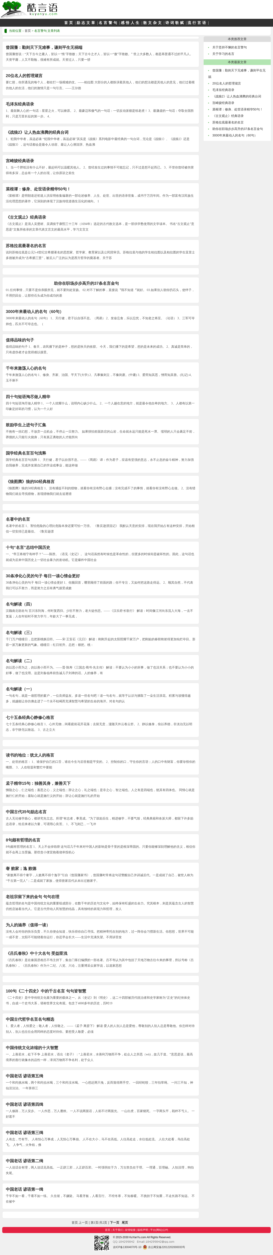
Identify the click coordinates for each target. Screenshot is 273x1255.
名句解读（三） (20, 632)
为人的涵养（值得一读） (28, 925)
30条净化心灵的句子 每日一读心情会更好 (43, 576)
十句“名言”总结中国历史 (28, 547)
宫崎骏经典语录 (20, 161)
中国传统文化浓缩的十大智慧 (32, 1048)
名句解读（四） (20, 604)
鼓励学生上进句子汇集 (26, 425)
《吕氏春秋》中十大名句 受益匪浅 (36, 953)
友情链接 (130, 1229)
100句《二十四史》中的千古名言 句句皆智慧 (46, 991)
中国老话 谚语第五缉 (24, 1076)
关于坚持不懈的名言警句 (229, 47)
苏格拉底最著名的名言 (26, 246)
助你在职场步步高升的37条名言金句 (86, 283)
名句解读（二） (20, 661)
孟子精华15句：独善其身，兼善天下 (38, 783)
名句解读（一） (20, 689)
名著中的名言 (18, 519)
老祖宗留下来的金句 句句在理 (32, 897)
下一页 (114, 1222)
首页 (69, 23)
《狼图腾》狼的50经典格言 (30, 481)
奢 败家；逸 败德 (21, 868)
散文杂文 (153, 23)
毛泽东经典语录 (20, 104)
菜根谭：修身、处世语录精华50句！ (38, 189)
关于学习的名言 (223, 54)
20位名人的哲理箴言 (24, 75)
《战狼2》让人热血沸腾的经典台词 (37, 132)
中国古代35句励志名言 (26, 812)
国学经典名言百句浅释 (26, 453)
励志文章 (86, 23)
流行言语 (197, 23)
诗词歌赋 (175, 23)
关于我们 (117, 1229)
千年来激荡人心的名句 (26, 368)
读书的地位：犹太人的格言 (30, 755)
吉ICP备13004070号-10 (127, 1247)
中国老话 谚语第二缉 (24, 1161)
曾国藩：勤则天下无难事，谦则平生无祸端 (44, 47)
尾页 (125, 1222)
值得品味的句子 (20, 340)
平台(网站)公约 (159, 1229)
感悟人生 (131, 23)
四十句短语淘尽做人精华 (28, 397)
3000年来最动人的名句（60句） (35, 311)
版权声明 (142, 1229)
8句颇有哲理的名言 (23, 840)
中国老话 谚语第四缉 (24, 1104)
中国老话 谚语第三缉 (24, 1132)
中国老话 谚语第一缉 (24, 1189)
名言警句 (108, 23)
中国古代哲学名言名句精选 (30, 1019)
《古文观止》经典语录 (26, 217)
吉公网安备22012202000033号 (164, 1247)
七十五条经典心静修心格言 (30, 717)
